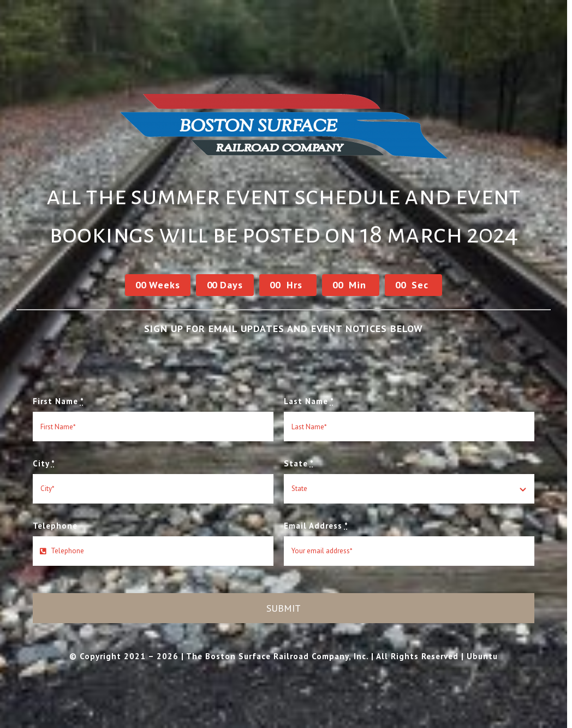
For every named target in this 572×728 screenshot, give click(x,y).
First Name (58, 401)
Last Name (309, 401)
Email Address (316, 525)
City (44, 463)
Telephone (55, 525)
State (299, 463)
